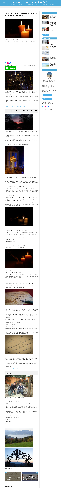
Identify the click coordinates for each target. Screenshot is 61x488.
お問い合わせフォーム (47, 98)
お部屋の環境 (29, 4)
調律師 (44, 4)
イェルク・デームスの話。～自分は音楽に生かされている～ (15, 106)
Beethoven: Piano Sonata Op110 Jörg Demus (12, 368)
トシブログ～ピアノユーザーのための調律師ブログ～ (30, 2)
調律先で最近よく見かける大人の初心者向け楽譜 (53, 64)
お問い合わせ (20, 4)
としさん (40, 4)
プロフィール (8, 4)
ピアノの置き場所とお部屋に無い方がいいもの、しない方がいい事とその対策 (53, 59)
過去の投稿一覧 (44, 112)
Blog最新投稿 (45, 34)
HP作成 (53, 4)
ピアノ (24, 4)
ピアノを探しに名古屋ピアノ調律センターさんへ (53, 17)
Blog (11, 4)
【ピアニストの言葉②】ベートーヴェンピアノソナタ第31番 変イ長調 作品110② (18, 425)
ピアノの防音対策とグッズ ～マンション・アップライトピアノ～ (53, 54)
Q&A (47, 4)
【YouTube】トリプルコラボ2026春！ (53, 30)
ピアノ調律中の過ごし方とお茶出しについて (53, 47)
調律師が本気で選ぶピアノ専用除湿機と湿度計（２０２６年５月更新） (53, 24)
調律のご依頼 (15, 4)
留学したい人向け (34, 4)
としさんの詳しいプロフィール (47, 109)
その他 (50, 4)
